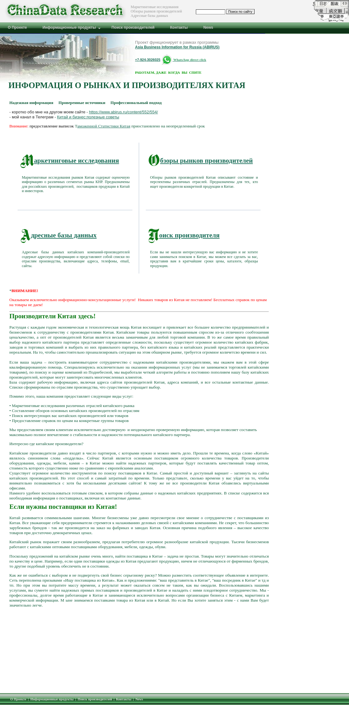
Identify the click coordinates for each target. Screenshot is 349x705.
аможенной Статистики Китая (103, 126)
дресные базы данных (58, 235)
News (139, 699)
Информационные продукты (52, 699)
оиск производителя (184, 235)
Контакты (123, 699)
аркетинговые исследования (69, 160)
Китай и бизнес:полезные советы (88, 117)
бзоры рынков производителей (200, 160)
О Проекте (18, 699)
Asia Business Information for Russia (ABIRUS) (177, 47)
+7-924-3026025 (147, 60)
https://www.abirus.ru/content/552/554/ (123, 112)
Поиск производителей (95, 699)
